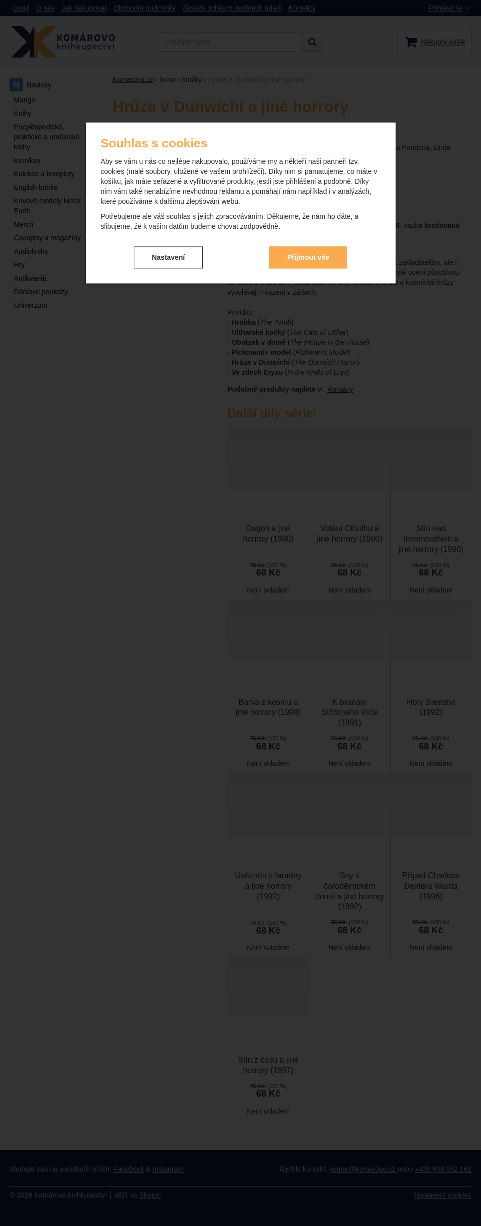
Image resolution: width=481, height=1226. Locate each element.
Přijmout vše (308, 257)
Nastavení (168, 257)
